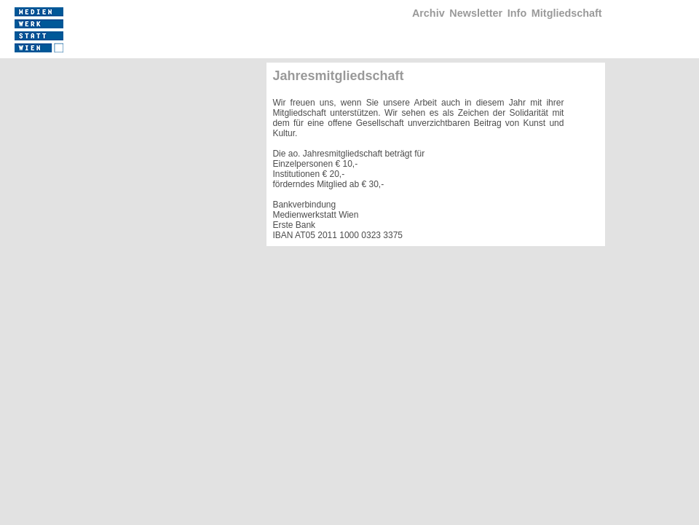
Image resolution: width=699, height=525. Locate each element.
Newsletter (475, 13)
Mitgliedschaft (567, 13)
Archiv (428, 13)
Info (517, 13)
